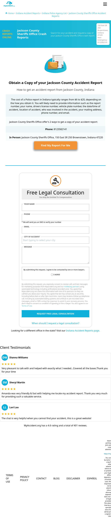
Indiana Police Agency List (54, 13)
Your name (29, 204)
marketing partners (71, 286)
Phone (27, 214)
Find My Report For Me (55, 145)
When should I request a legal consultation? (55, 323)
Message (28, 247)
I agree (56, 275)
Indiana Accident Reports (28, 13)
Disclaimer (73, 478)
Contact (41, 478)
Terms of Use (27, 306)
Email (26, 227)
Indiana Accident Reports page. (83, 330)
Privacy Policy (24, 478)
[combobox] (55, 240)
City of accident (32, 237)
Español (92, 478)
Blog (56, 478)
